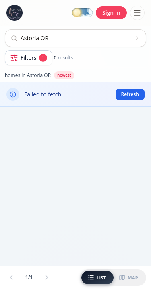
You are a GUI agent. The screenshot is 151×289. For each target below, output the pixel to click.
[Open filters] (28, 57)
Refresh (130, 94)
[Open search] (75, 38)
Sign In (111, 12)
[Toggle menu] (137, 13)
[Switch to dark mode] (82, 13)
